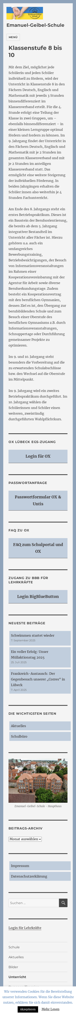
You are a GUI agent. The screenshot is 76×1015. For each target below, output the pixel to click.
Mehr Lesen (50, 1009)
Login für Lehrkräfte (25, 928)
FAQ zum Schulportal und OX (38, 548)
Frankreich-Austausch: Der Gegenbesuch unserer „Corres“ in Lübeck (38, 679)
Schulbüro (19, 736)
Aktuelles (18, 726)
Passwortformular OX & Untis (38, 500)
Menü (13, 37)
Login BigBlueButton (38, 596)
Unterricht (17, 977)
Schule (14, 947)
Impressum (20, 866)
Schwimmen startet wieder (32, 635)
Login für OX (38, 456)
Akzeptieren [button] (28, 1009)
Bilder (13, 967)
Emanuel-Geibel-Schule (35, 25)
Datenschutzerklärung (29, 876)
